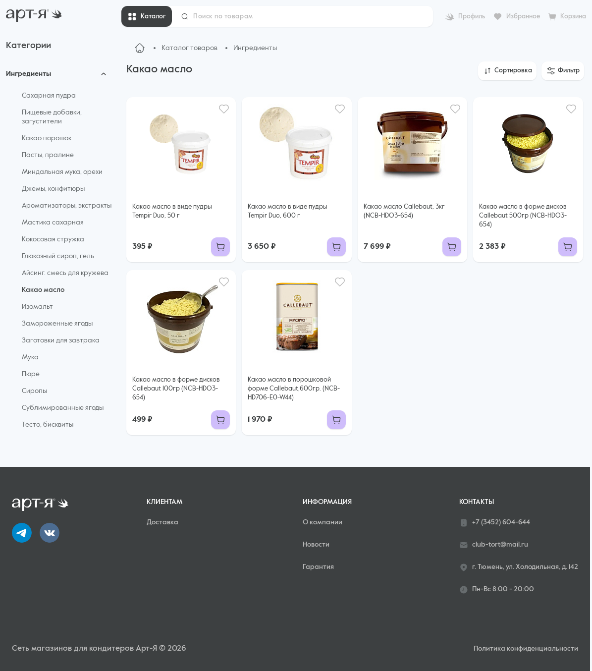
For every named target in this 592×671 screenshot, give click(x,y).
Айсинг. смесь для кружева (65, 273)
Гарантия (318, 566)
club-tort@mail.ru (493, 545)
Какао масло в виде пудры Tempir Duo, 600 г (287, 211)
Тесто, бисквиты (47, 424)
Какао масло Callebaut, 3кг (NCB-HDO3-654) (404, 211)
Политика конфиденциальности (526, 648)
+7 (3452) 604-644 (494, 522)
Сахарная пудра (49, 95)
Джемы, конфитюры (53, 188)
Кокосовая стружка (53, 239)
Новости (316, 544)
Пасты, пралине (48, 155)
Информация (327, 502)
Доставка (162, 522)
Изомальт (37, 306)
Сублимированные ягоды (63, 407)
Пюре (31, 374)
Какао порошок (46, 138)
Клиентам (164, 502)
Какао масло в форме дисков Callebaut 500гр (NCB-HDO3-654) (523, 216)
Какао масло (43, 289)
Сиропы (34, 391)
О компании (322, 522)
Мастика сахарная (53, 222)
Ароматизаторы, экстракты (66, 205)
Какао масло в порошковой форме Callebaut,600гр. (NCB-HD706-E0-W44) (294, 389)
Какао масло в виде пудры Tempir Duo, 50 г (172, 211)
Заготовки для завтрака (61, 340)
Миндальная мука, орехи (62, 171)
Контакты (476, 502)
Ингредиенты (28, 73)
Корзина (573, 16)
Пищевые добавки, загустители (52, 117)
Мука (30, 357)
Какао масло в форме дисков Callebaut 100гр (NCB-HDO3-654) (176, 389)
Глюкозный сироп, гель (58, 256)
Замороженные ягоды (57, 323)
